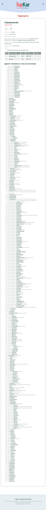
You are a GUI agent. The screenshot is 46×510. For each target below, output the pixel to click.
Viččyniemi (12, 134)
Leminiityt (18, 250)
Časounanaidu (19, 307)
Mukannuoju (14, 332)
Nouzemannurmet (20, 257)
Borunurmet (19, 207)
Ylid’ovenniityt (19, 302)
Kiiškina (16, 69)
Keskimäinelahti (12, 108)
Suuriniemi (12, 131)
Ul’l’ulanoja (16, 424)
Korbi (17, 235)
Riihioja (15, 419)
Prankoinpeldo (19, 269)
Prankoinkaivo (12, 476)
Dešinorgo (15, 371)
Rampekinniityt (19, 273)
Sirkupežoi (18, 280)
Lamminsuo (13, 443)
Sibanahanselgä (19, 278)
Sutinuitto (12, 367)
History (11, 29)
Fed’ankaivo (11, 465)
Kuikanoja (16, 413)
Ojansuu (11, 111)
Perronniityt (18, 264)
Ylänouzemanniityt (20, 305)
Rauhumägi (14, 340)
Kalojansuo (13, 437)
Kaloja (15, 409)
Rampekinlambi (12, 197)
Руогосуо (13, 310)
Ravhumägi (16, 159)
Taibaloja (15, 421)
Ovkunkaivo (11, 472)
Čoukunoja (16, 425)
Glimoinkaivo (12, 467)
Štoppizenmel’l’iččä (13, 313)
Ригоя (15, 428)
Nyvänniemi (12, 129)
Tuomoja (15, 422)
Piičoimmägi (14, 337)
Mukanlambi (12, 187)
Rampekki (12, 361)
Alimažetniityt (19, 203)
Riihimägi (14, 343)
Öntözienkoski (17, 80)
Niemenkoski (17, 77)
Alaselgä (18, 202)
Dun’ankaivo (12, 462)
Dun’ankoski (17, 67)
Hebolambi (11, 181)
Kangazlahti (11, 105)
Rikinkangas (14, 354)
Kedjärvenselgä (19, 223)
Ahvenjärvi (11, 180)
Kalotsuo (13, 438)
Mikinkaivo (11, 469)
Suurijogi (11, 387)
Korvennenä (19, 237)
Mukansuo (13, 446)
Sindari (17, 279)
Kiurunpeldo (19, 229)
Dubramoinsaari (13, 169)
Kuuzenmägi (14, 324)
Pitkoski (16, 85)
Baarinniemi (12, 121)
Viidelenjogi (11, 390)
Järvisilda (12, 118)
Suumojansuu (19, 282)
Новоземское (12, 199)
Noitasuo (13, 448)
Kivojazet (18, 234)
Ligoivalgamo (13, 403)
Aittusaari (12, 168)
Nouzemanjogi (12, 384)
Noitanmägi (14, 336)
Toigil (17, 295)
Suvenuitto (12, 368)
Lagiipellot (18, 244)
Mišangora (14, 330)
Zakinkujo (12, 432)
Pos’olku (16, 156)
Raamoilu (18, 272)
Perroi (17, 263)
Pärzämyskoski (17, 83)
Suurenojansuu (19, 285)
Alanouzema (12, 383)
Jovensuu (15, 346)
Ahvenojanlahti (12, 99)
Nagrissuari (12, 177)
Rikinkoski (16, 86)
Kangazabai (13, 139)
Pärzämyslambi (12, 196)
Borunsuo (13, 434)
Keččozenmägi (15, 320)
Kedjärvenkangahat (20, 222)
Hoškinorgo (15, 373)
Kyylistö (16, 150)
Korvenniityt (19, 238)
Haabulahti (11, 102)
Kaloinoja (16, 408)
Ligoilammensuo (14, 444)
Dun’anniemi (12, 123)
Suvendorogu (12, 400)
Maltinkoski (16, 73)
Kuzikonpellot (19, 242)
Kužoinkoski (17, 72)
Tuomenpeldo (19, 297)
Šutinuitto (12, 370)
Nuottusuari (12, 178)
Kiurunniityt (18, 228)
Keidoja (18, 225)
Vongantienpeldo (20, 301)
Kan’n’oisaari (13, 171)
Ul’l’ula (15, 164)
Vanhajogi (11, 389)
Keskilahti (11, 107)
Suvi (17, 292)
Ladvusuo (13, 441)
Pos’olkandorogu (13, 399)
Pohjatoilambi (12, 194)
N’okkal (18, 259)
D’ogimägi (14, 316)
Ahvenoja (16, 405)
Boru (13, 314)
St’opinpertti (12, 140)
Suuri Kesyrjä (19, 286)
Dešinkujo (12, 431)
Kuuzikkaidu (19, 241)
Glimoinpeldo (19, 210)
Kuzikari (16, 70)
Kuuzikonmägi (15, 326)
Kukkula (13, 323)
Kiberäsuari (12, 174)
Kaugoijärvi (11, 184)
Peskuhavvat (12, 359)
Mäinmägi (18, 253)
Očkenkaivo (11, 473)
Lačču (17, 248)
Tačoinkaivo (11, 478)
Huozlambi (11, 183)
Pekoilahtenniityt (20, 261)
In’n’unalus (18, 218)
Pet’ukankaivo (12, 475)
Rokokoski (16, 88)
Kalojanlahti (11, 104)
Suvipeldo (18, 294)
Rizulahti (11, 114)
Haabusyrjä (16, 143)
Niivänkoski (16, 79)
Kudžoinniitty (19, 240)
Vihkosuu (15, 348)
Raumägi (16, 158)
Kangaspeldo (19, 221)
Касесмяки (13, 308)
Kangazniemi (12, 124)
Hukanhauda (19, 215)
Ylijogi (10, 392)
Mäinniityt (18, 256)
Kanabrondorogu (13, 396)
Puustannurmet (19, 270)
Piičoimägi (18, 267)
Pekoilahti (11, 112)
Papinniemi (12, 130)
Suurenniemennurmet (21, 283)
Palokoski (16, 82)
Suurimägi (16, 162)
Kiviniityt (18, 232)
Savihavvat (12, 362)
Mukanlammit (12, 188)
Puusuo (12, 451)
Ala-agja (16, 142)
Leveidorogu (12, 397)
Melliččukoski (17, 74)
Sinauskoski (17, 92)
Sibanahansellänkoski (19, 91)
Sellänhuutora (17, 161)
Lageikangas (14, 351)
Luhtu (11, 358)
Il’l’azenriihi (14, 137)
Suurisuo (13, 456)
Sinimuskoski (17, 93)
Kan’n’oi (15, 345)
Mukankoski (17, 76)
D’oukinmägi (14, 317)
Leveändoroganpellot (21, 251)
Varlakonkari (17, 96)
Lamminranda (19, 247)
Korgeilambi (12, 186)
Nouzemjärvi (12, 190)
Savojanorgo (15, 381)
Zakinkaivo (11, 479)
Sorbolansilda (13, 120)
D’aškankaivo (12, 463)
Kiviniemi (12, 127)
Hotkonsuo (13, 435)
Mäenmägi (14, 333)
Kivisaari (12, 175)
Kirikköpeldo (19, 226)
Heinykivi (18, 213)
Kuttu (15, 148)
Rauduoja (16, 418)
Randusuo (13, 453)
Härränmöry (19, 216)
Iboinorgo (15, 374)
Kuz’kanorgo (15, 375)
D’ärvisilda (12, 117)
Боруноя (15, 427)
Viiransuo (13, 459)
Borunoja (18, 206)
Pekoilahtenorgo (16, 378)
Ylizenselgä (18, 304)
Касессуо (13, 460)
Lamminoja (18, 245)
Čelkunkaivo (12, 481)
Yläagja (15, 167)
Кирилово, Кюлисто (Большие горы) (26, 40)
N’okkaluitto (12, 364)
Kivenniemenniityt (20, 231)
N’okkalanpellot (19, 260)
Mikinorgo (15, 377)
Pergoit (15, 155)
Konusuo (13, 440)
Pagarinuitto (12, 365)
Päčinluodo (11, 311)
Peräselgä (18, 266)
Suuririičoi (18, 291)
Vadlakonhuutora (18, 165)
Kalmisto (13, 136)
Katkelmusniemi (13, 126)
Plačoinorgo (15, 380)
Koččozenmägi (15, 321)
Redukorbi (14, 352)
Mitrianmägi (14, 329)
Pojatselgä (14, 339)
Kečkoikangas (13, 402)
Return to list (7, 29)
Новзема (11, 394)
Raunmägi (14, 342)
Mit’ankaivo (11, 470)
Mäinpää (13, 335)
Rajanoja (15, 416)
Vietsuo (12, 457)
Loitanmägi (14, 327)
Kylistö (15, 149)
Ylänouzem (11, 393)
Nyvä (10, 386)
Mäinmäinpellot (19, 254)
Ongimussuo (13, 450)
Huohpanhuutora (17, 145)
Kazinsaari (12, 172)
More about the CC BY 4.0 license (23, 503)
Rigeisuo (13, 454)
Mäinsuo (13, 447)
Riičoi (17, 276)
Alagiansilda (13, 115)
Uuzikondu (18, 299)
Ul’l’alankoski (17, 95)
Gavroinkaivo (12, 466)
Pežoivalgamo (15, 349)
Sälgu (15, 89)
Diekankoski (17, 66)
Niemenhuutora (17, 153)
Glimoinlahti (11, 101)
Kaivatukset (18, 219)
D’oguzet (18, 209)
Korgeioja (16, 412)
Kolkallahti (11, 110)
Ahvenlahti (11, 98)
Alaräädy (12, 429)
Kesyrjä (15, 146)
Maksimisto (16, 152)
